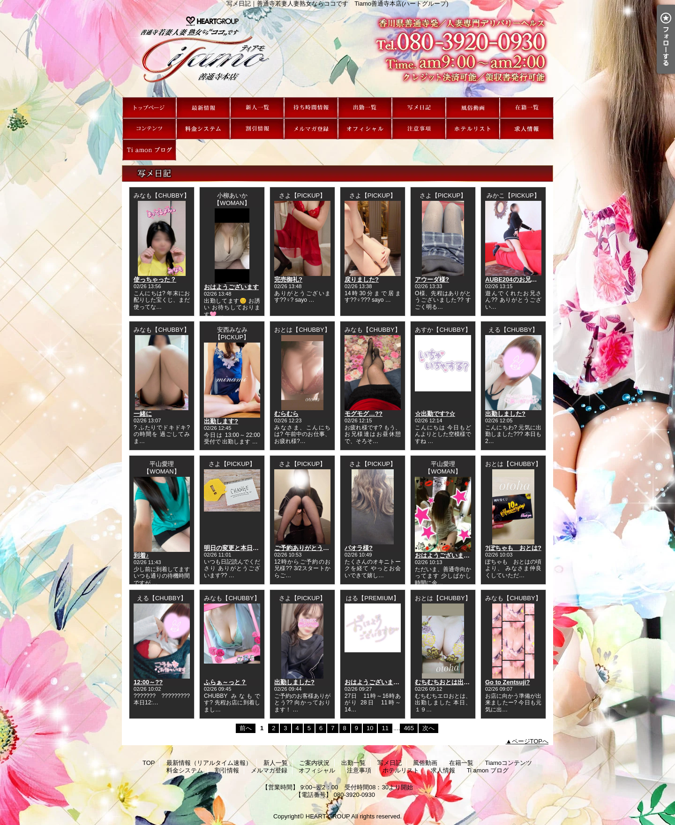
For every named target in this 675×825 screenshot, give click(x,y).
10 (370, 728)
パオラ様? (359, 547)
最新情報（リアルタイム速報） (203, 107)
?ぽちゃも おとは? (513, 547)
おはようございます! (443, 555)
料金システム (203, 128)
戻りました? (362, 279)
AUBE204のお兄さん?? (517, 279)
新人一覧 (257, 107)
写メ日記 (419, 107)
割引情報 (257, 128)
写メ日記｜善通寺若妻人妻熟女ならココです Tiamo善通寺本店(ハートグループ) (337, 52)
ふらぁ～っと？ (225, 682)
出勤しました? (505, 413)
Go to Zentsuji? (507, 682)
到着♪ (141, 555)
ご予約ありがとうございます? (315, 547)
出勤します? (221, 421)
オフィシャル (365, 128)
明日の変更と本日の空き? (239, 547)
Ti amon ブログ (149, 149)
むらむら (286, 413)
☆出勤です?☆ (435, 413)
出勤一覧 (365, 107)
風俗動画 (473, 107)
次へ (428, 728)
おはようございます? (374, 682)
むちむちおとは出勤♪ (444, 682)
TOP (149, 107)
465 (409, 728)
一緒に (143, 413)
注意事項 (419, 128)
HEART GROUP (328, 816)
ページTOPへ (530, 741)
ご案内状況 (311, 107)
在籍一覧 (527, 107)
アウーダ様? (432, 279)
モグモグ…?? (363, 413)
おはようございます (231, 286)
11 (385, 728)
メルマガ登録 (311, 128)
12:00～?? (148, 682)
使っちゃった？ (155, 279)
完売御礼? (288, 279)
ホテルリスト (473, 128)
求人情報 (527, 128)
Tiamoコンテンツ (149, 128)
